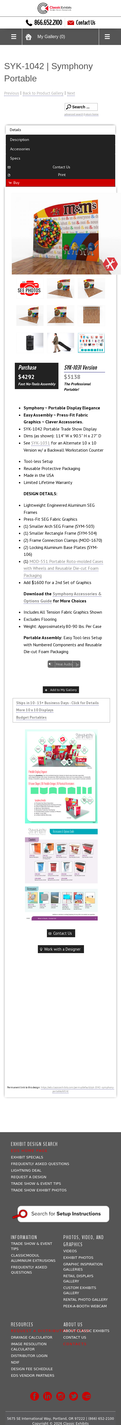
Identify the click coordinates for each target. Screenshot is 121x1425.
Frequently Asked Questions (40, 1164)
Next (71, 93)
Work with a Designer (60, 949)
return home (92, 114)
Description (19, 139)
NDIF (15, 1362)
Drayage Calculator (31, 1337)
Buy (13, 182)
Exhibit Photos (78, 1258)
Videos (70, 1251)
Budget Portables (31, 717)
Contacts (75, 1344)
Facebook (34, 1396)
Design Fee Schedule (32, 1369)
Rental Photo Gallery (85, 1299)
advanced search (73, 114)
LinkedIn (47, 1396)
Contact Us (81, 23)
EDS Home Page (29, 1151)
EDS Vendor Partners (32, 1375)
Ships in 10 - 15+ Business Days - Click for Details (57, 702)
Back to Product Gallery (43, 93)
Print (36, 174)
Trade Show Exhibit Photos (39, 1190)
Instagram (60, 1396)
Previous (11, 93)
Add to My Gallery (60, 690)
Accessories (20, 148)
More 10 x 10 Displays (35, 709)
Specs (15, 158)
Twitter (73, 1396)
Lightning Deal (26, 1170)
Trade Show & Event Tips (36, 1184)
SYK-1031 (40, 443)
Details (15, 129)
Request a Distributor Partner (50, 1331)
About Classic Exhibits (86, 1331)
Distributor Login (29, 1356)
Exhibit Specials (27, 1157)
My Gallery (51, 36)
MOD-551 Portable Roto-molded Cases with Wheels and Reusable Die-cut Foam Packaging (63, 568)
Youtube (86, 1396)
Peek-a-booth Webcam (85, 1306)
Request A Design (28, 1177)
